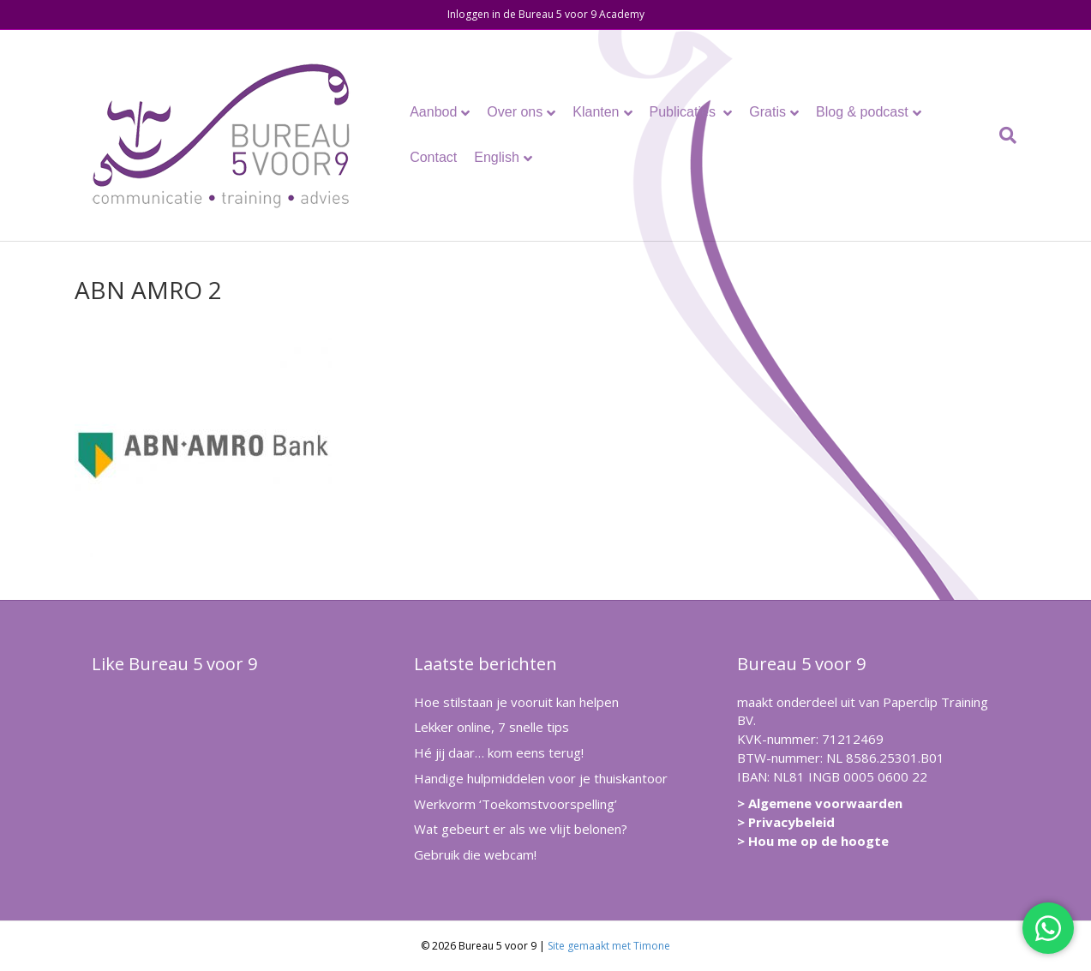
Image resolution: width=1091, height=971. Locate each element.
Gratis (767, 112)
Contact (433, 157)
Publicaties (685, 112)
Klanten (595, 112)
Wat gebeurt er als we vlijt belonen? (520, 828)
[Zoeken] (1003, 135)
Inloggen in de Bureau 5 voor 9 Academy (545, 14)
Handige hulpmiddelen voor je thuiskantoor (541, 778)
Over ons (515, 112)
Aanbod (433, 112)
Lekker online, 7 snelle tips (491, 726)
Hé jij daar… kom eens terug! (499, 752)
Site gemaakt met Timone (609, 945)
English (496, 157)
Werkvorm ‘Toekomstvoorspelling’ (515, 803)
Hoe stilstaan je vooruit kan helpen (516, 701)
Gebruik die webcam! (475, 854)
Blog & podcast (862, 112)
